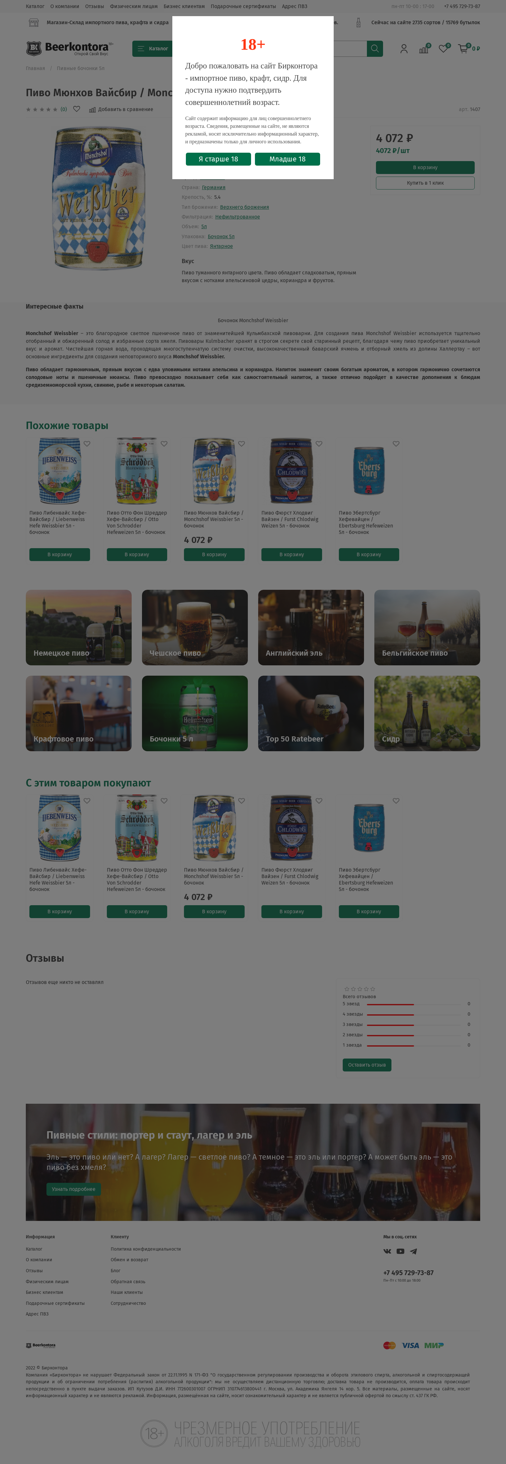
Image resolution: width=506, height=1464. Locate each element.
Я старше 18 (218, 159)
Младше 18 (287, 159)
